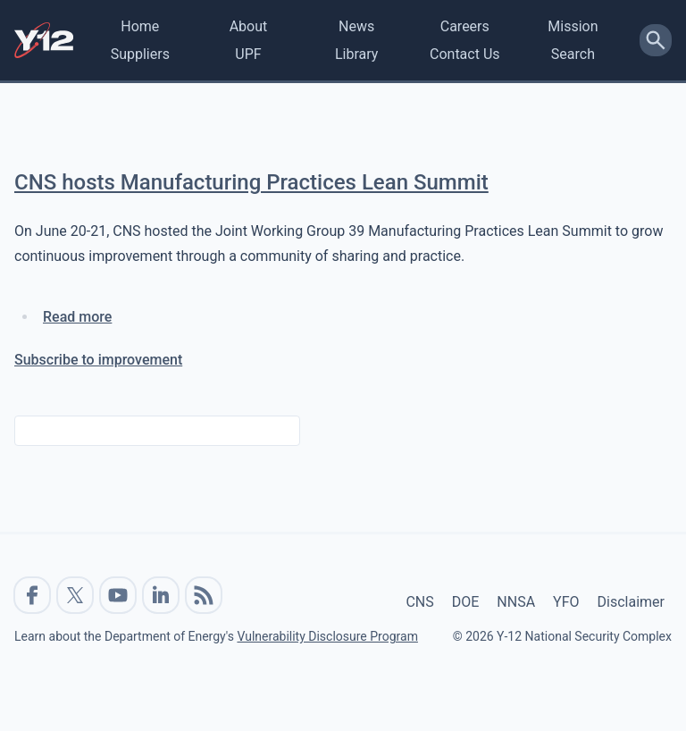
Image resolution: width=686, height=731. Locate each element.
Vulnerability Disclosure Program (327, 636)
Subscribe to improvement (98, 359)
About (249, 26)
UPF (248, 54)
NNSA (516, 601)
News (356, 26)
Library (356, 54)
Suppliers (140, 54)
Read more (77, 316)
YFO (566, 601)
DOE (466, 601)
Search (573, 54)
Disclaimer (631, 601)
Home (140, 26)
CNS (419, 601)
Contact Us (465, 54)
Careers (464, 26)
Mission (573, 26)
